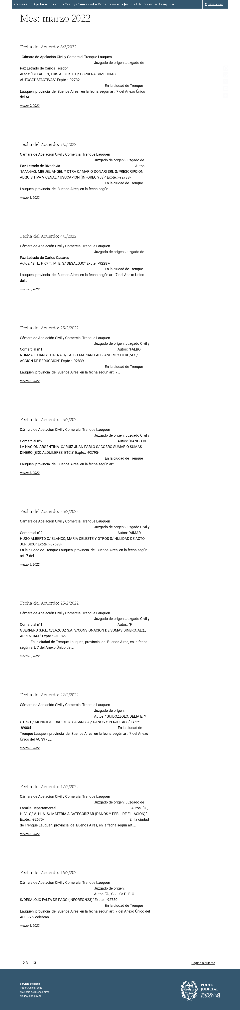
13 (34, 963)
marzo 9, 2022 (30, 106)
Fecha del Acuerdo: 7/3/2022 (48, 144)
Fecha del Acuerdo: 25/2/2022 (49, 328)
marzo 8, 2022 (30, 198)
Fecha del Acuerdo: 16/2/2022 (49, 872)
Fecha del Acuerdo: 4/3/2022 (48, 236)
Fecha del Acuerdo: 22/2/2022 (49, 694)
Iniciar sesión (215, 4)
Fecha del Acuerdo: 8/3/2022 (48, 47)
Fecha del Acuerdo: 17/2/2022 (49, 786)
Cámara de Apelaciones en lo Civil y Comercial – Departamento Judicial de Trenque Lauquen (94, 4)
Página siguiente (206, 963)
